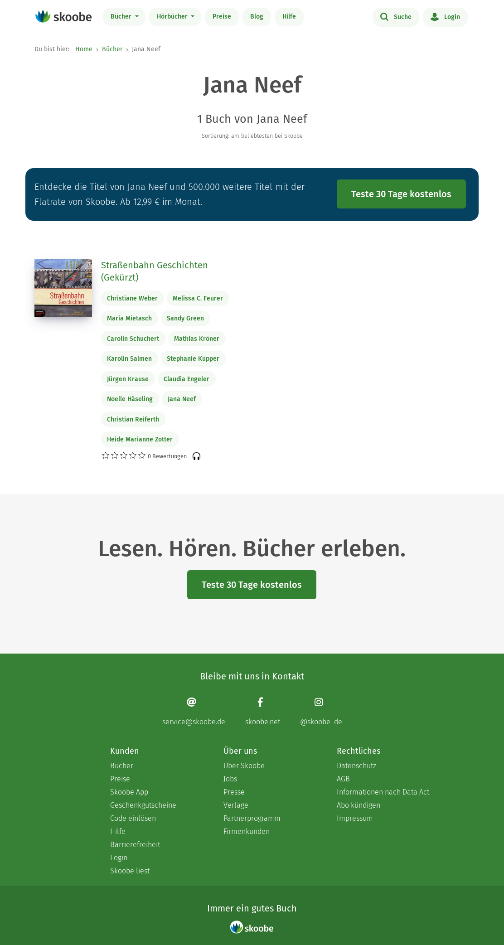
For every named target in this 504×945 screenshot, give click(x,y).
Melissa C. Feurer (198, 298)
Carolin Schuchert (133, 339)
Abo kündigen (358, 805)
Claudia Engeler (186, 379)
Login (445, 16)
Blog (256, 16)
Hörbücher (173, 16)
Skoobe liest (130, 871)
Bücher (122, 16)
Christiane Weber (132, 298)
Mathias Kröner (196, 339)
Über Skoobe (244, 765)
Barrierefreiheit (135, 844)
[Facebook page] (262, 711)
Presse (234, 792)
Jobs (230, 779)
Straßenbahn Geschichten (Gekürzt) (154, 271)
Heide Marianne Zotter (140, 439)
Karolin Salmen (129, 359)
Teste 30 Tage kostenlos (401, 194)
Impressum (355, 818)
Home (83, 49)
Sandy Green (185, 318)
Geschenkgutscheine (143, 805)
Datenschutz (356, 765)
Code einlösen (133, 818)
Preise (222, 16)
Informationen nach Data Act (383, 792)
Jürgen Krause (128, 379)
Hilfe (289, 16)
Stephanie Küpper (193, 359)
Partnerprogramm (252, 818)
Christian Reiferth (133, 419)
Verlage (235, 805)
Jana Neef (182, 399)
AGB (343, 779)
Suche (396, 16)
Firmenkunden (246, 831)
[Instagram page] (321, 711)
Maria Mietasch (129, 318)
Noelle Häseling (130, 399)
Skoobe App (129, 792)
